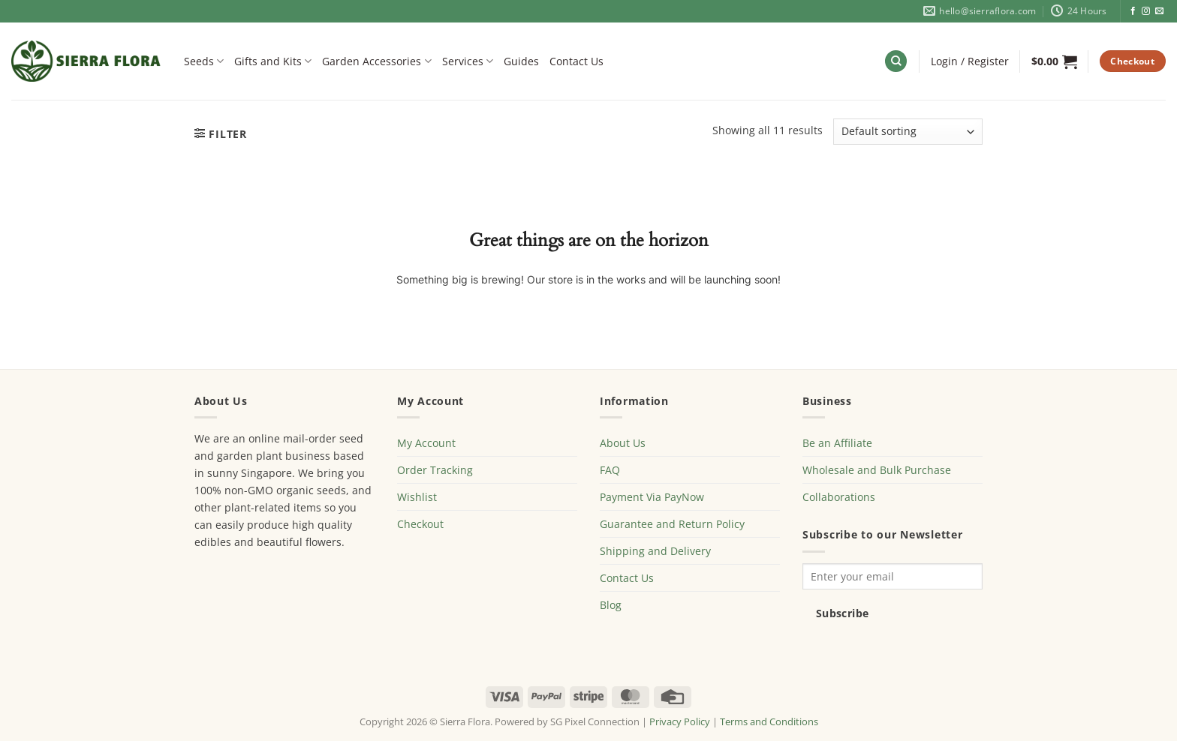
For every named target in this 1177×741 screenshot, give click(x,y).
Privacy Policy (679, 721)
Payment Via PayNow (652, 497)
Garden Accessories (376, 61)
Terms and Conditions (769, 721)
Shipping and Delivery (655, 551)
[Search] (896, 61)
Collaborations (838, 497)
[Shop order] (908, 131)
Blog (611, 605)
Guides (521, 61)
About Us (623, 443)
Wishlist (417, 497)
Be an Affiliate (837, 443)
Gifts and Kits (273, 61)
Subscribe (842, 613)
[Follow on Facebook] (1133, 11)
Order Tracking (435, 470)
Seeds (204, 61)
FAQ (610, 470)
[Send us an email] (1159, 11)
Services (467, 61)
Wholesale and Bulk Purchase (876, 470)
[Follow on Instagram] (1146, 11)
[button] (970, 61)
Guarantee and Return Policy (672, 524)
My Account (426, 443)
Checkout (420, 524)
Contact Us (576, 61)
